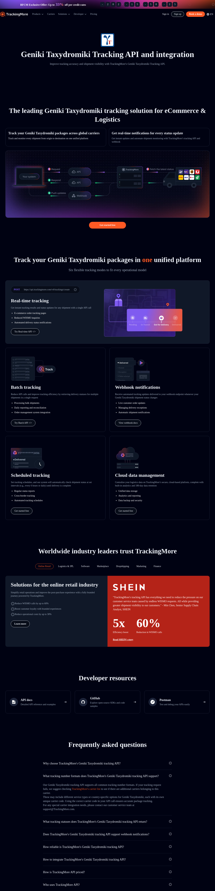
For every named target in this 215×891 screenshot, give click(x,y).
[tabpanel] (107, 611)
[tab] (44, 566)
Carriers (51, 14)
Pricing (93, 14)
